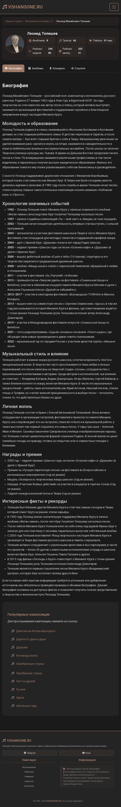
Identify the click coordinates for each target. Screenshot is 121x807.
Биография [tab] (13, 68)
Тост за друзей (25, 681)
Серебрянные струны (30, 663)
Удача (20, 697)
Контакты (29, 786)
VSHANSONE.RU (22, 7)
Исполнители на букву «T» (39, 21)
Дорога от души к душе (31, 639)
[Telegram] (29, 753)
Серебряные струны (29, 673)
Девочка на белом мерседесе (35, 631)
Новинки (29, 776)
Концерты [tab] (57, 68)
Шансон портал (14, 21)
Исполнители (29, 767)
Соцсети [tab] (78, 68)
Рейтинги (29, 771)
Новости (29, 781)
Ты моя (20, 689)
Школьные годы (26, 705)
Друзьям (22, 647)
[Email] (86, 753)
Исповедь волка (26, 655)
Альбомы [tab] (35, 68)
